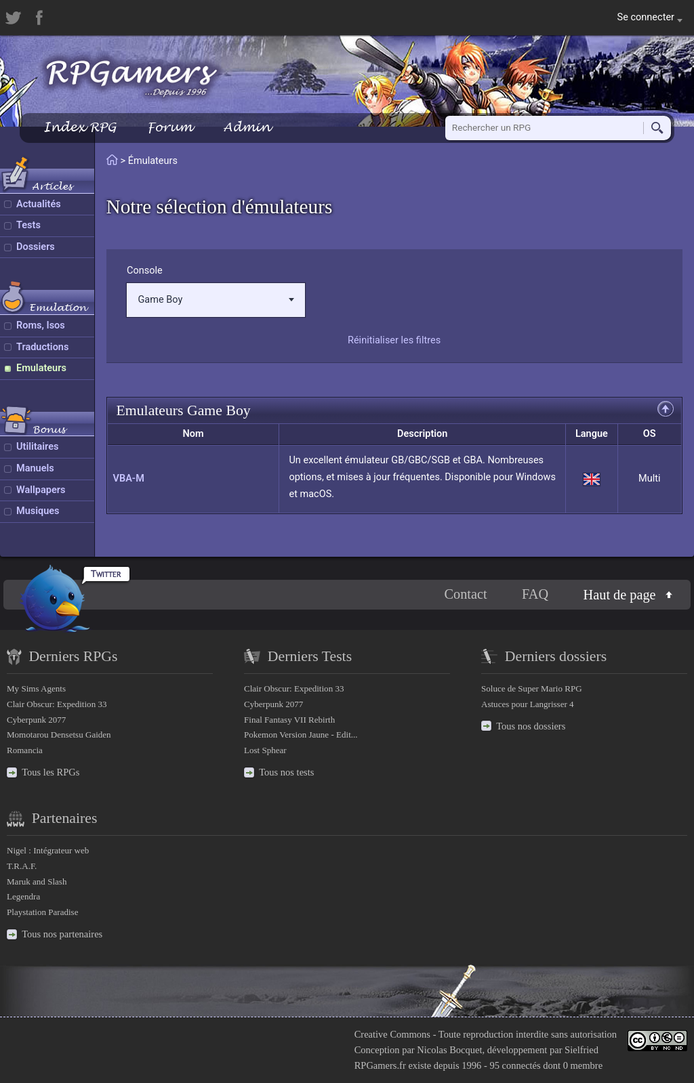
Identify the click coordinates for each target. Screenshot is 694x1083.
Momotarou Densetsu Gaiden (59, 734)
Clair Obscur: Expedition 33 (56, 704)
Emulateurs (41, 368)
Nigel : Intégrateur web (48, 850)
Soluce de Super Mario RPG (531, 688)
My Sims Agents (36, 688)
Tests (28, 225)
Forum (169, 127)
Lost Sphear (265, 750)
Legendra (23, 896)
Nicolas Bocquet (449, 1049)
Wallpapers (40, 490)
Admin (246, 127)
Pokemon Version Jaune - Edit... (301, 734)
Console (145, 270)
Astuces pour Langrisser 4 (527, 704)
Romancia (25, 750)
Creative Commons (392, 1034)
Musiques (38, 511)
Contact (465, 594)
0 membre (583, 1065)
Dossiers (35, 247)
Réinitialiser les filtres (394, 340)
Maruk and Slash (36, 881)
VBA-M (128, 478)
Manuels (35, 468)
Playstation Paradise (42, 912)
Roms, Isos (40, 325)
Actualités (38, 204)
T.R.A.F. (22, 866)
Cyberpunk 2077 (36, 720)
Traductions (42, 347)
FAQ (535, 594)
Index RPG (79, 127)
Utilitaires (37, 446)
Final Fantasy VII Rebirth (289, 720)
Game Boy (215, 299)
